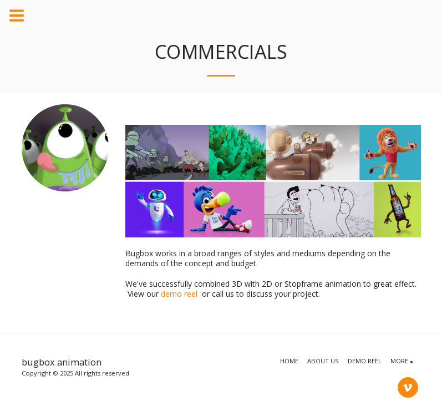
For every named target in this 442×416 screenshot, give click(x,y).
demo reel (179, 293)
